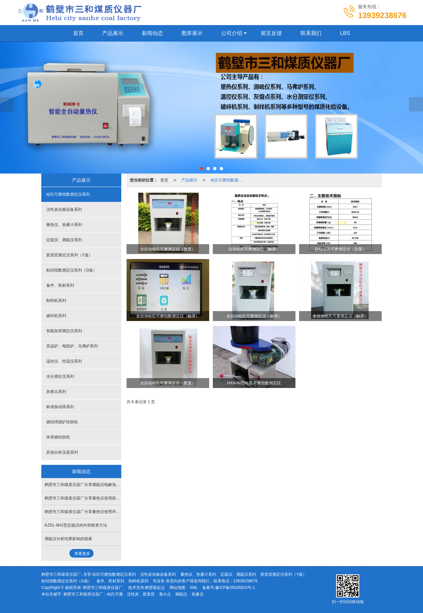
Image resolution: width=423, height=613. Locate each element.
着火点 (165, 594)
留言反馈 (271, 33)
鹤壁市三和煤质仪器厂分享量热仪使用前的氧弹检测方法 (94, 498)
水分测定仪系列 (60, 376)
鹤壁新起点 (155, 587)
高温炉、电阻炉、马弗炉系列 (72, 346)
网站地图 (177, 587)
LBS (345, 33)
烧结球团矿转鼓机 (62, 422)
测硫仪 (181, 594)
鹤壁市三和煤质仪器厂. (103, 587)
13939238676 (245, 581)
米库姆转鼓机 (58, 437)
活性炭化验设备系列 (64, 209)
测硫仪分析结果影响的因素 (68, 538)
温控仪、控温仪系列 (64, 361)
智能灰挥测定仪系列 (64, 331)
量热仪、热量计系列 (64, 224)
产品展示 (112, 33)
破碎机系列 (56, 315)
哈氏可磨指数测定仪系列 (228, 180)
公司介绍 (231, 33)
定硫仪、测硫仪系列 (64, 240)
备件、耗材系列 (60, 285)
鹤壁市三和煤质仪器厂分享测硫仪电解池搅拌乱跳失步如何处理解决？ (106, 484)
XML (194, 587)
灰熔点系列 (56, 391)
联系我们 (311, 33)
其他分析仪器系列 (62, 452)
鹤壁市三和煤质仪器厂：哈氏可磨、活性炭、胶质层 (109, 594)
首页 (78, 33)
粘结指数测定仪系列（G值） (71, 270)
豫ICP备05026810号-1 (235, 587)
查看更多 (82, 553)
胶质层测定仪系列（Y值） (69, 255)
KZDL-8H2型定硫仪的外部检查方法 (76, 525)
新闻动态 (152, 33)
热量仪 (198, 594)
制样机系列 (56, 300)
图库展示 (192, 33)
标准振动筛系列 (60, 406)
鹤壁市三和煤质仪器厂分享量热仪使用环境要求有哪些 (92, 511)
